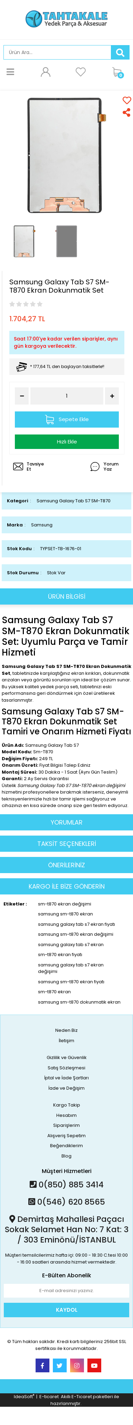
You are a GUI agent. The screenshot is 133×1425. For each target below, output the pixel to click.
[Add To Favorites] (127, 100)
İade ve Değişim (66, 1088)
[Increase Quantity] (112, 396)
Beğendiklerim (66, 1145)
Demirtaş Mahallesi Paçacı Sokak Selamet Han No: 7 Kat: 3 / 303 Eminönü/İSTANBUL (67, 1229)
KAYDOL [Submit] (66, 1309)
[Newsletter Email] (66, 1291)
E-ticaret (49, 1396)
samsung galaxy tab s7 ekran (71, 944)
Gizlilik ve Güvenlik (67, 1057)
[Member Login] (46, 71)
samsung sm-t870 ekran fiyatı (71, 981)
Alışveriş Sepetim (66, 1135)
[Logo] (66, 19)
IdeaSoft (24, 1396)
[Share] (127, 112)
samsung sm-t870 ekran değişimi (75, 934)
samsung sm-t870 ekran (65, 914)
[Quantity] (66, 396)
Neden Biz (66, 1030)
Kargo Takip (66, 1105)
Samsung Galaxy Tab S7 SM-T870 (74, 500)
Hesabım (66, 1115)
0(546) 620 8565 (66, 1201)
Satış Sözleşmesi (66, 1068)
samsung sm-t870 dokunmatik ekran (79, 1002)
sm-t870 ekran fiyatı (60, 954)
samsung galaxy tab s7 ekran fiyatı (76, 924)
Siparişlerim (66, 1125)
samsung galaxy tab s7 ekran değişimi (71, 968)
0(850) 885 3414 (67, 1184)
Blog (66, 1156)
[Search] (57, 52)
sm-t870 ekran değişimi (64, 904)
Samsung (42, 525)
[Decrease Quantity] (22, 396)
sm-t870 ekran (54, 991)
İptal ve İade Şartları (66, 1078)
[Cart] (119, 71)
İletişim (66, 1040)
